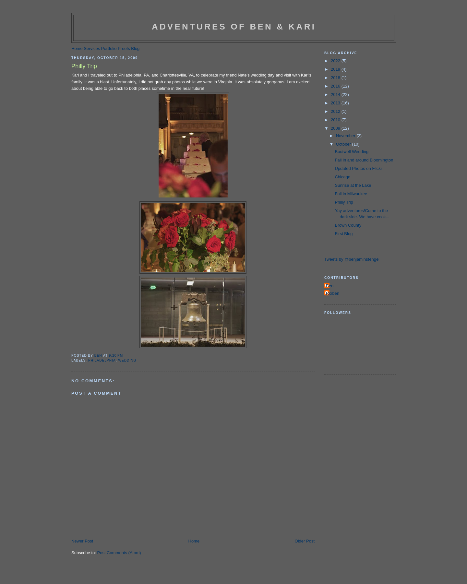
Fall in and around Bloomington (364, 160)
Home (77, 48)
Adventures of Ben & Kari (234, 26)
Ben (329, 285)
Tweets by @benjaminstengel (351, 259)
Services (92, 48)
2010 (336, 119)
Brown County (348, 225)
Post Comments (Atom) (119, 552)
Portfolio (109, 48)
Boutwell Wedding (351, 151)
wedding (127, 360)
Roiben (332, 293)
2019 (336, 69)
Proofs (124, 48)
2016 (336, 86)
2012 (336, 111)
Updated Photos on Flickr (358, 168)
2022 (336, 60)
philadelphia (102, 360)
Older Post (305, 541)
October (344, 144)
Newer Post (82, 541)
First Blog (344, 233)
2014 (336, 94)
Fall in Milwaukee (351, 193)
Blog (135, 48)
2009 (336, 128)
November (346, 135)
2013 (336, 103)
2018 (336, 77)
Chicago (342, 176)
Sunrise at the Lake (353, 185)
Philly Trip (344, 202)
